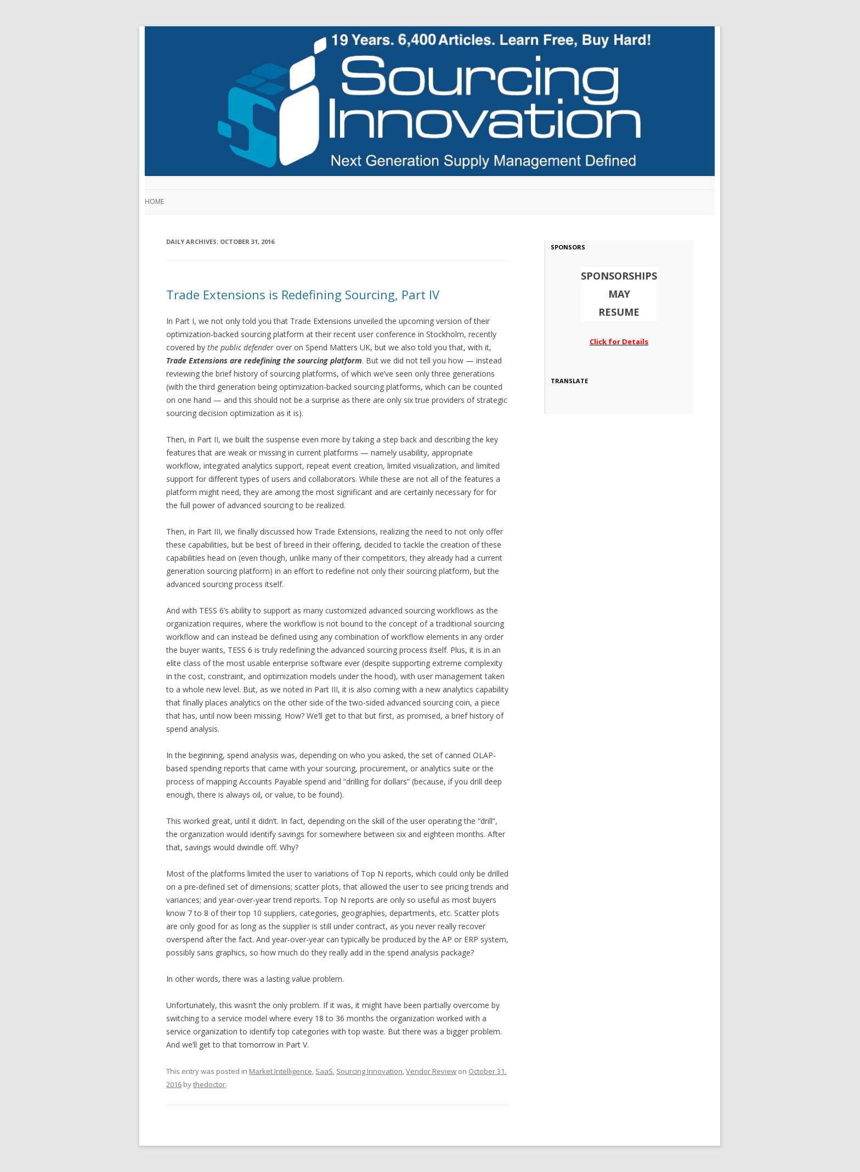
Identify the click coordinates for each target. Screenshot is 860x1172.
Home (154, 201)
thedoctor (209, 1084)
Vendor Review (431, 1071)
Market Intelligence (280, 1071)
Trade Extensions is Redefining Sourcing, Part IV (302, 294)
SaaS (324, 1071)
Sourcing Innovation (369, 1071)
